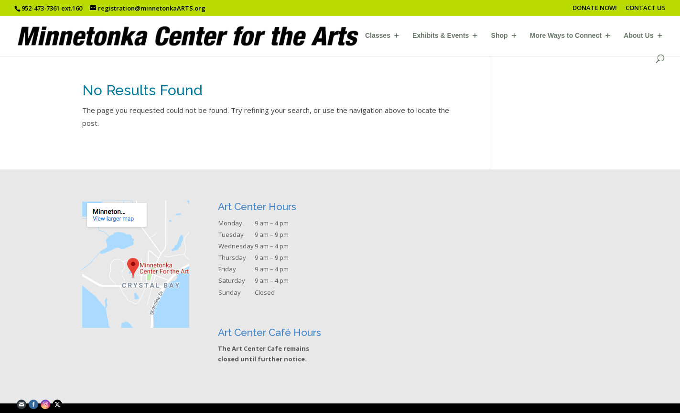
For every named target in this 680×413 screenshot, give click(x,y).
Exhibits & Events (440, 35)
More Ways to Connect (566, 35)
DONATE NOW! (594, 8)
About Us (638, 35)
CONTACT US (646, 8)
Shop (499, 35)
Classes (377, 35)
